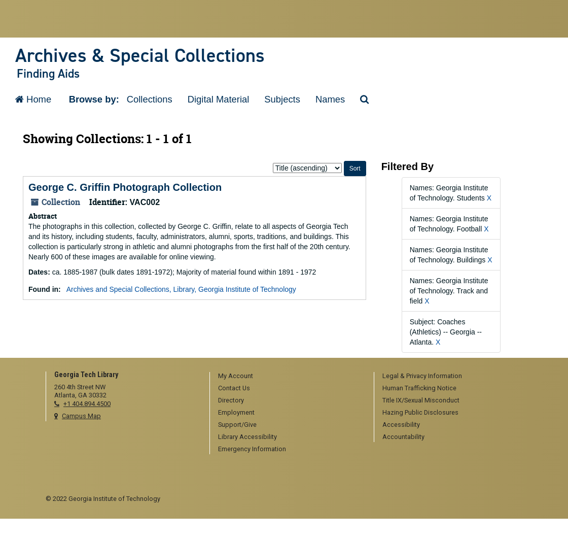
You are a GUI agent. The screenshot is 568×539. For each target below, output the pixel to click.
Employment (236, 412)
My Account (235, 376)
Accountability (403, 437)
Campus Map (81, 416)
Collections (149, 99)
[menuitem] (288, 376)
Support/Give (237, 424)
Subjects (282, 99)
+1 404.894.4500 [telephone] (87, 404)
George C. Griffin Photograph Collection (125, 187)
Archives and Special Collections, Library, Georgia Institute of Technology (181, 289)
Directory (231, 400)
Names (330, 99)
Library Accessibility (247, 437)
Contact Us (234, 388)
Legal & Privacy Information (422, 376)
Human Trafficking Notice (419, 388)
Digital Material (219, 99)
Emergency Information (252, 449)
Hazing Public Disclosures (420, 412)
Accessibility (401, 424)
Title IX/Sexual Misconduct (420, 400)
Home (33, 99)
